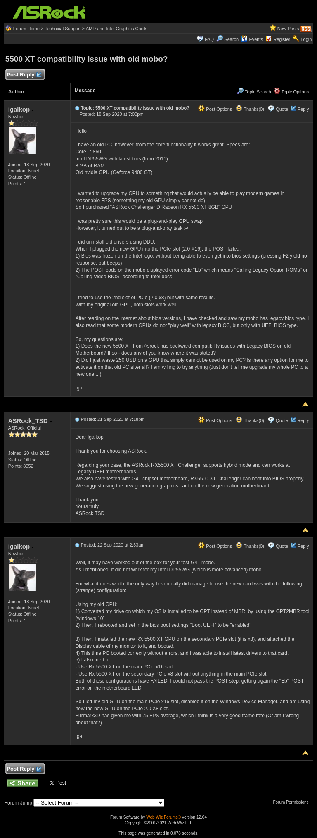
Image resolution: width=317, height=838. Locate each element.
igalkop (21, 109)
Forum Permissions (292, 802)
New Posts (288, 28)
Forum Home (26, 28)
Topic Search (254, 91)
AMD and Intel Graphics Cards (116, 28)
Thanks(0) (250, 109)
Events (252, 39)
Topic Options (291, 91)
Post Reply (24, 75)
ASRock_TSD (30, 420)
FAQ (209, 39)
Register (281, 39)
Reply (303, 109)
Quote (282, 109)
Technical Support (62, 28)
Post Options (215, 109)
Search (231, 39)
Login (306, 39)
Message (85, 90)
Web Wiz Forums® (163, 817)
